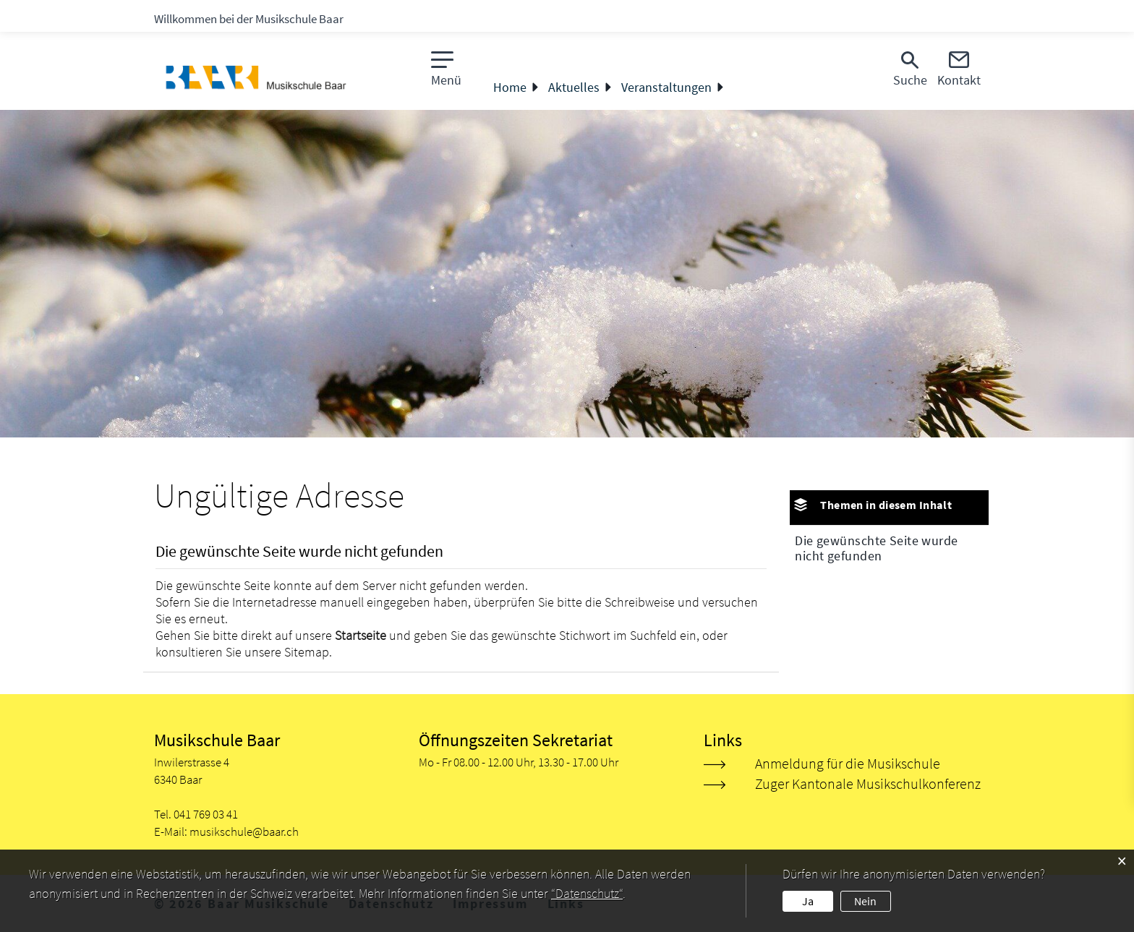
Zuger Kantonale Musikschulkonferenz (868, 783)
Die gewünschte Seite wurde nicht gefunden (876, 548)
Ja (808, 901)
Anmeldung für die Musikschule (847, 763)
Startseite (360, 635)
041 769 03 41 (206, 814)
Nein (865, 901)
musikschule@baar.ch (244, 831)
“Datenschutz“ (587, 893)
